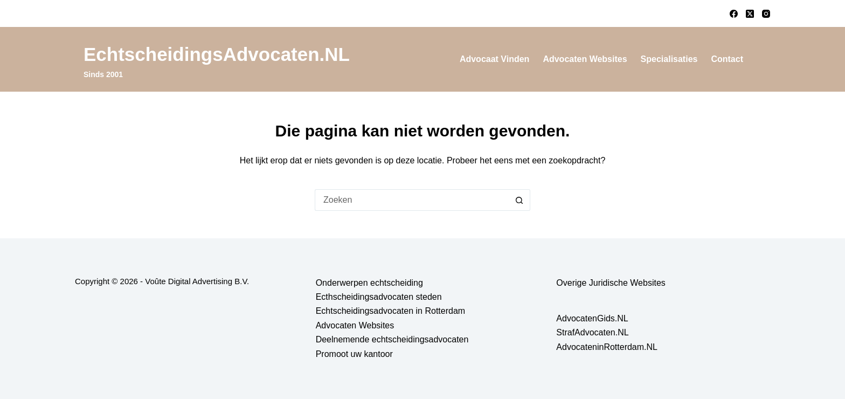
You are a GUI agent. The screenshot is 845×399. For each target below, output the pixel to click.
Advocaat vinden (495, 59)
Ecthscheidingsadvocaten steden (379, 296)
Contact (727, 59)
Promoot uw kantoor (354, 354)
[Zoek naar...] (412, 200)
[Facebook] (734, 14)
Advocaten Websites (585, 59)
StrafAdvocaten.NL (592, 332)
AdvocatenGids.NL (592, 318)
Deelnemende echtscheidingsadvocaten (392, 339)
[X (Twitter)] (750, 14)
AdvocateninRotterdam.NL (606, 347)
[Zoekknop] (519, 200)
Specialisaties (669, 59)
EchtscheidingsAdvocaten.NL (217, 54)
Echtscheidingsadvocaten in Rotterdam (391, 310)
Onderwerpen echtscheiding (369, 282)
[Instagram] (766, 14)
